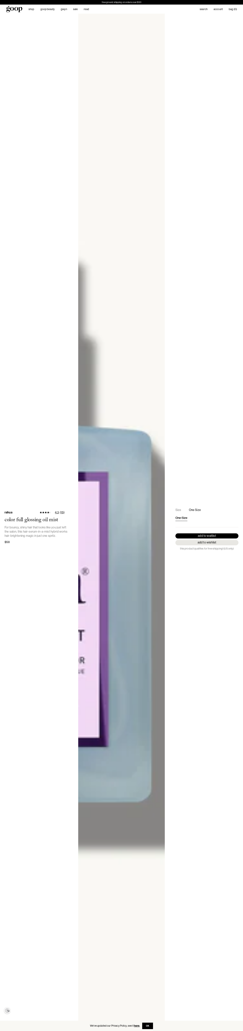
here (137, 1025)
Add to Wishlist (207, 542)
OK (147, 1026)
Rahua (8, 512)
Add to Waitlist (207, 536)
